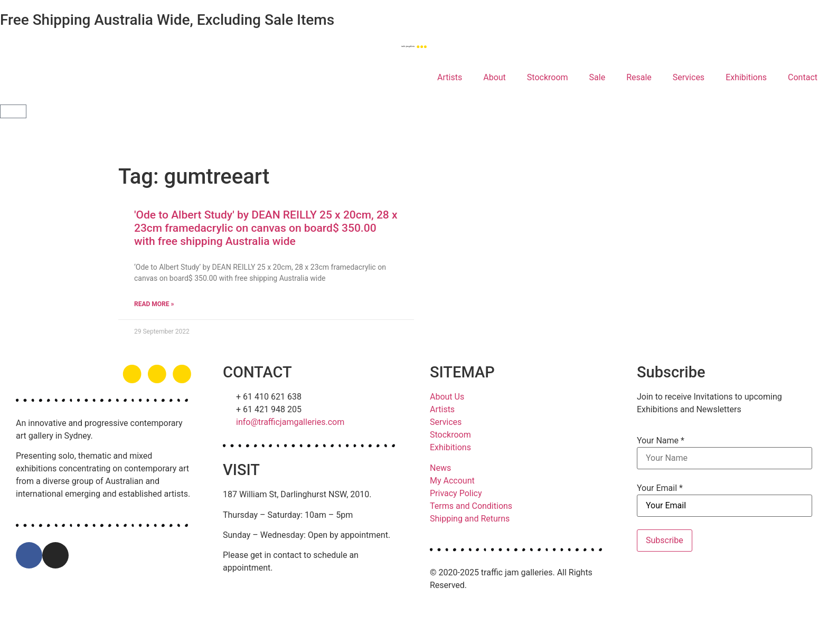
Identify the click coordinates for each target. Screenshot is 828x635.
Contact (802, 77)
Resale (639, 77)
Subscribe (664, 540)
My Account (452, 481)
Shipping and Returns (470, 519)
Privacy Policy (456, 493)
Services (688, 77)
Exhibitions (746, 77)
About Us (447, 397)
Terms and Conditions (471, 506)
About (494, 77)
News (440, 468)
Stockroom (547, 77)
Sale (597, 77)
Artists (449, 77)
